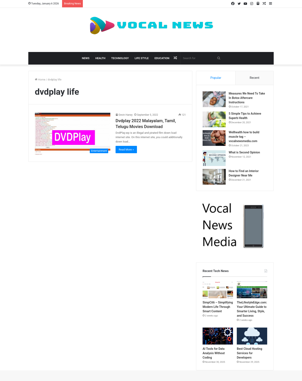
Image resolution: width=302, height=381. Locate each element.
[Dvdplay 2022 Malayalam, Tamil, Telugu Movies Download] (72, 134)
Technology (120, 58)
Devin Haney (126, 114)
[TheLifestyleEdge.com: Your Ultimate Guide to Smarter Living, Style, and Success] (252, 289)
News (86, 58)
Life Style (142, 58)
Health (100, 58)
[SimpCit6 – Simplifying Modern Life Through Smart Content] (218, 289)
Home (40, 79)
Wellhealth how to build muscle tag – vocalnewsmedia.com (244, 137)
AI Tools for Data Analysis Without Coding (214, 353)
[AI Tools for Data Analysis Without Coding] (218, 336)
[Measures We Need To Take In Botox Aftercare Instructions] (214, 99)
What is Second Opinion (244, 152)
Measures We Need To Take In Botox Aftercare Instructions (247, 98)
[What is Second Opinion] (214, 158)
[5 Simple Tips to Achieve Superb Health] (214, 119)
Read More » (126, 149)
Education (162, 58)
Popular (215, 78)
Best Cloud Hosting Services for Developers (249, 353)
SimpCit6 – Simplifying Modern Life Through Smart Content (218, 307)
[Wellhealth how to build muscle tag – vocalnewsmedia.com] (214, 138)
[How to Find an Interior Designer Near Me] (214, 177)
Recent (254, 78)
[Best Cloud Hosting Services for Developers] (252, 336)
